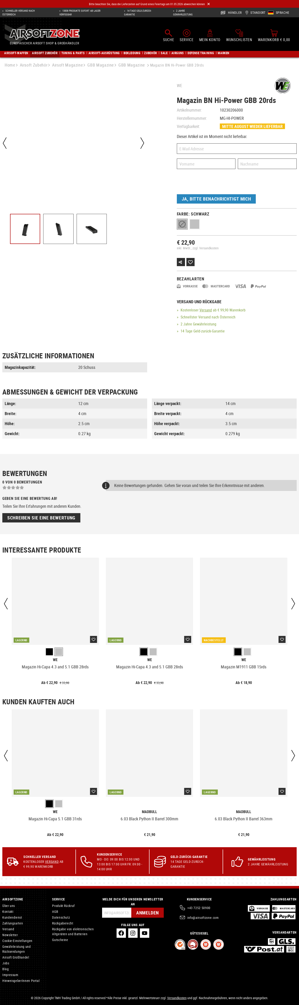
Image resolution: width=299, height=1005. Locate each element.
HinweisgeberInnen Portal (20, 980)
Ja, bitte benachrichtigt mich (216, 199)
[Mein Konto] (209, 35)
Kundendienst (12, 917)
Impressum (10, 975)
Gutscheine (60, 940)
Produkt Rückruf (63, 905)
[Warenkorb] (274, 35)
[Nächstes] (142, 143)
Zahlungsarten (12, 923)
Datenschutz (61, 917)
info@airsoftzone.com (203, 917)
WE (179, 85)
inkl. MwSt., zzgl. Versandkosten (198, 248)
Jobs (5, 963)
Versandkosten (177, 998)
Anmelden (147, 913)
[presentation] (212, 183)
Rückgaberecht (62, 923)
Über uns (8, 905)
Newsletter (10, 935)
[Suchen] (168, 35)
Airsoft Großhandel (15, 957)
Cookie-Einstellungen (17, 940)
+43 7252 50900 (198, 908)
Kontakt (7, 911)
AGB (55, 911)
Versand (205, 310)
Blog (5, 969)
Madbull (149, 812)
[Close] (208, 4)
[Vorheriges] (4, 143)
